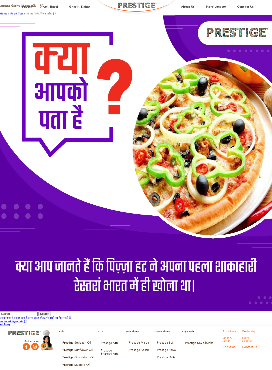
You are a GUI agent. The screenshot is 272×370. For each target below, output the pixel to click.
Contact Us (245, 7)
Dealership (248, 331)
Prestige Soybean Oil (74, 342)
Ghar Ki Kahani (80, 7)
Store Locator (215, 7)
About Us (187, 7)
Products (25, 7)
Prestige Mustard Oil (74, 360)
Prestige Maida (138, 342)
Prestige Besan (138, 348)
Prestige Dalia (165, 354)
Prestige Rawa (165, 348)
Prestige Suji (164, 342)
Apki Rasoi (50, 7)
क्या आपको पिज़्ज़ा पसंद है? (13, 321)
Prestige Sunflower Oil (75, 348)
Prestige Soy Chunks (197, 342)
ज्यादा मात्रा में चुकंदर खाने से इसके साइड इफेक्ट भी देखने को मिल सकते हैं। (36, 318)
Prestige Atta (108, 342)
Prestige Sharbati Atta (111, 349)
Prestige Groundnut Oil (76, 354)
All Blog (5, 324)
